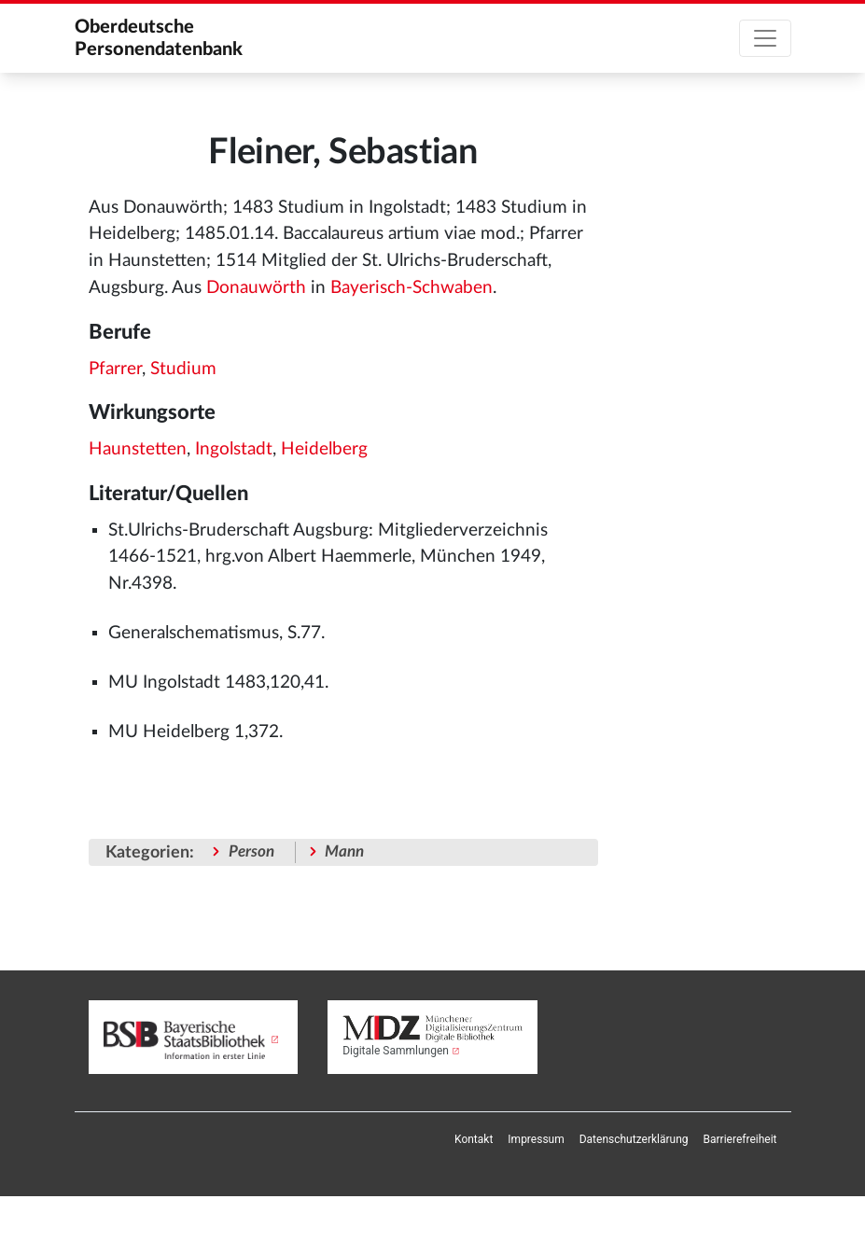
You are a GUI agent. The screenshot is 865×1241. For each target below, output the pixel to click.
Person (251, 851)
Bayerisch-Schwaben (411, 288)
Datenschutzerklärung (634, 1139)
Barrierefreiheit (740, 1139)
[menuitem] (473, 1139)
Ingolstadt (233, 449)
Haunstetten (138, 449)
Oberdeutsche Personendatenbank (159, 38)
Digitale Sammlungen (395, 1050)
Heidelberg (324, 449)
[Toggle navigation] (765, 38)
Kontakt (473, 1139)
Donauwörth (256, 288)
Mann (344, 851)
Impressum (536, 1139)
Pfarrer (115, 369)
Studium (183, 369)
